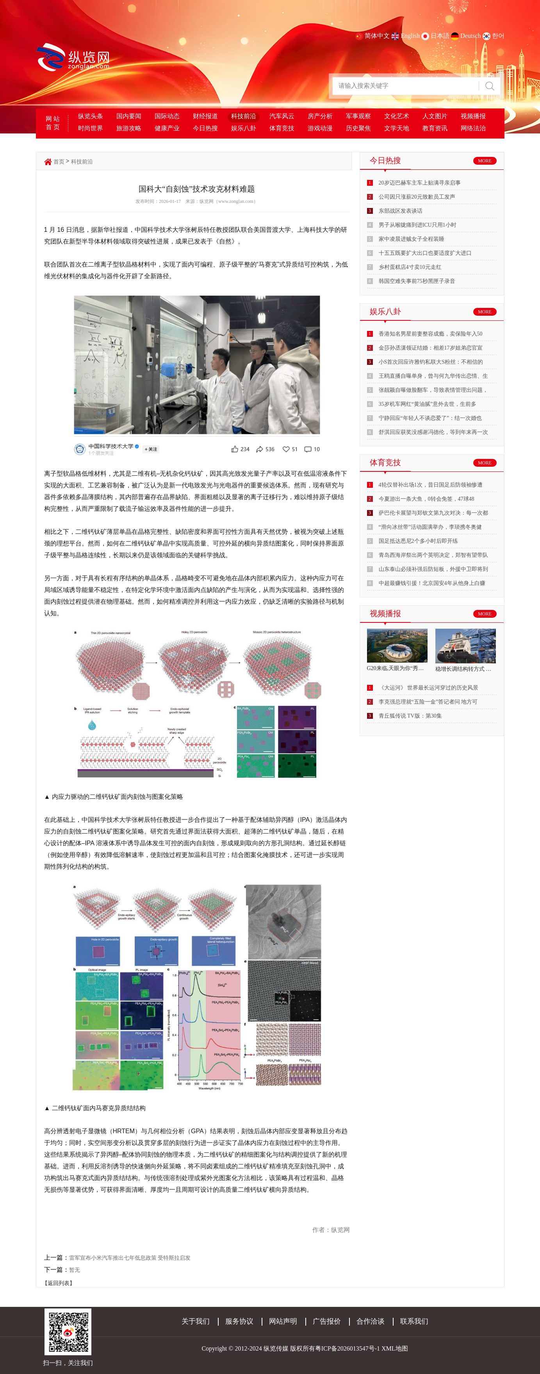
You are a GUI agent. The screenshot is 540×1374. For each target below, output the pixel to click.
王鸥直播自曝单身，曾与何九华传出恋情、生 (433, 376)
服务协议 (239, 1321)
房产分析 (320, 116)
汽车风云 (281, 116)
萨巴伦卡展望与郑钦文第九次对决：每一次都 (433, 513)
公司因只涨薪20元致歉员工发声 (417, 197)
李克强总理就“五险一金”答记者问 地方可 (428, 702)
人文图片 (434, 116)
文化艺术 (396, 116)
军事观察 (358, 116)
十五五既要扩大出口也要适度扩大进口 (425, 253)
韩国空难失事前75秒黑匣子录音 (417, 281)
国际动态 (167, 116)
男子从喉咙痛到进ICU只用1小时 (417, 225)
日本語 (440, 35)
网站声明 (283, 1321)
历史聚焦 (358, 128)
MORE (485, 161)
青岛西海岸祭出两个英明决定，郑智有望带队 (433, 555)
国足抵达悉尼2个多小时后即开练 (418, 541)
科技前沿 (243, 116)
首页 (58, 162)
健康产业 (167, 128)
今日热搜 (205, 128)
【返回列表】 (58, 1283)
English (410, 35)
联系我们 (414, 1321)
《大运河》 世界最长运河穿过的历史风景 (429, 688)
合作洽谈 (370, 1321)
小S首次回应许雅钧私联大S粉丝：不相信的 (431, 362)
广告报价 (327, 1321)
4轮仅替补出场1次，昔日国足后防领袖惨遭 (431, 485)
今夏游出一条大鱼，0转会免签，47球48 (426, 499)
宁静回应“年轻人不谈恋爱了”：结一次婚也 (430, 418)
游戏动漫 (320, 128)
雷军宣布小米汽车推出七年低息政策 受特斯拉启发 (130, 1258)
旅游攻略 (128, 128)
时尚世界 (90, 128)
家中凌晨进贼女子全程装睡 (411, 239)
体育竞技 (281, 128)
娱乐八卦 (243, 128)
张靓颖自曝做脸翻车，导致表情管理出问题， (433, 390)
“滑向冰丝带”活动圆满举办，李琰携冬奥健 (430, 527)
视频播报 (473, 116)
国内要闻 (128, 116)
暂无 (74, 1270)
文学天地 (396, 128)
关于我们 (196, 1321)
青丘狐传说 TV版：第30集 (410, 716)
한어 (498, 35)
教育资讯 (434, 128)
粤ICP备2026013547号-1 (347, 1348)
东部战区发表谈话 (400, 211)
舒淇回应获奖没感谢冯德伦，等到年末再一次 (433, 432)
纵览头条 (90, 116)
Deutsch (470, 35)
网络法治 (473, 128)
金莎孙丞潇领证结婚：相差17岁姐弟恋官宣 (431, 348)
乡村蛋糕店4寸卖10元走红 (410, 267)
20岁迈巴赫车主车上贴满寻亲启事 (420, 183)
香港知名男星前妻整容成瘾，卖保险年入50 (431, 334)
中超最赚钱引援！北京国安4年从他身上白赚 (432, 583)
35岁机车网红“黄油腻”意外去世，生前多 (427, 404)
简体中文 (377, 35)
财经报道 (205, 116)
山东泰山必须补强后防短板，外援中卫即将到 (433, 569)
